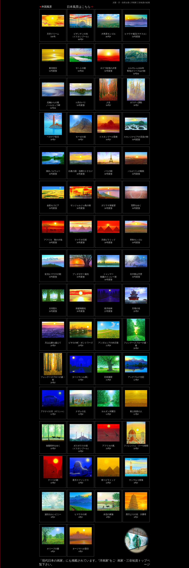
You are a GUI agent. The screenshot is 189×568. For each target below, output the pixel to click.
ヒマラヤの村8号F (81, 514)
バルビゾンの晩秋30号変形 (136, 171)
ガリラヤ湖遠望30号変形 (108, 205)
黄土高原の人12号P (136, 411)
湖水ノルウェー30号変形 (53, 171)
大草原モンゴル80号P (108, 34)
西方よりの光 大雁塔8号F (136, 514)
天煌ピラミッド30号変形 (108, 240)
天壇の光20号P (136, 308)
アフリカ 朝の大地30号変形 (53, 240)
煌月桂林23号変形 (108, 308)
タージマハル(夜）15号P (81, 377)
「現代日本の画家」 (52, 560)
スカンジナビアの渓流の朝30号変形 (136, 137)
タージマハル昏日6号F (81, 548)
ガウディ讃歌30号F (136, 102)
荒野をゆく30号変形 (136, 205)
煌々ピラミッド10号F (108, 480)
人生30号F (108, 102)
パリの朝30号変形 (108, 171)
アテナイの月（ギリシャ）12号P (53, 411)
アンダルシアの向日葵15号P (108, 343)
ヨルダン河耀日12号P (108, 411)
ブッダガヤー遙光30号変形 (81, 274)
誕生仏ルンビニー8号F (53, 514)
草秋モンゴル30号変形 (136, 240)
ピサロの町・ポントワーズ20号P (80, 343)
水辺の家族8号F (108, 514)
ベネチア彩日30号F (53, 137)
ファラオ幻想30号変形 (81, 240)
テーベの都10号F (53, 480)
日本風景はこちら (78, 6)
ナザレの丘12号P (81, 411)
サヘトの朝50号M (81, 68)
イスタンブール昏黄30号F (108, 137)
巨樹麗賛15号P (108, 377)
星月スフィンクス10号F (81, 480)
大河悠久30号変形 (53, 308)
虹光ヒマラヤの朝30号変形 (53, 274)
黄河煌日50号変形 (53, 68)
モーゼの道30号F (81, 137)
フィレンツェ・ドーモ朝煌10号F (136, 446)
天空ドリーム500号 (53, 34)
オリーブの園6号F (53, 548)
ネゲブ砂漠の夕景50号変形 (108, 68)
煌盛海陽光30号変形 (81, 308)
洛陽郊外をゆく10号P (53, 446)
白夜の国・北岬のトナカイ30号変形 (80, 171)
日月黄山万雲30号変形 (136, 274)
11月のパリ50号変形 (81, 102)
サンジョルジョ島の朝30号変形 (81, 205)
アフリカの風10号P (108, 446)
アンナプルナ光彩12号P (136, 377)
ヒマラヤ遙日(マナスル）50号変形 (136, 34)
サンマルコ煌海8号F (136, 480)
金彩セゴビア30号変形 (53, 205)
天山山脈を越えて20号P (53, 343)
